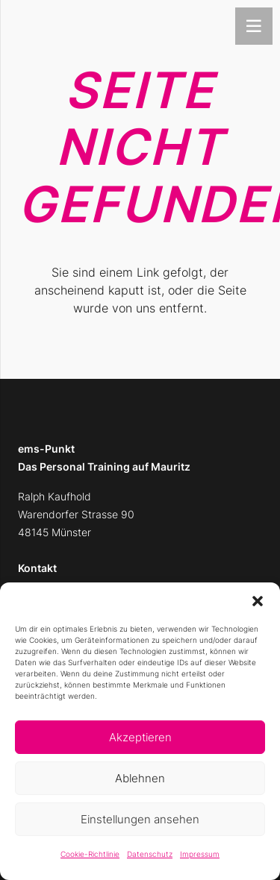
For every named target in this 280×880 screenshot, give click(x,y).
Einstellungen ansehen (140, 819)
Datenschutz (149, 853)
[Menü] (254, 26)
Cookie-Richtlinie (89, 853)
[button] (257, 601)
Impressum (200, 853)
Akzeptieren (140, 737)
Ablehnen (140, 778)
